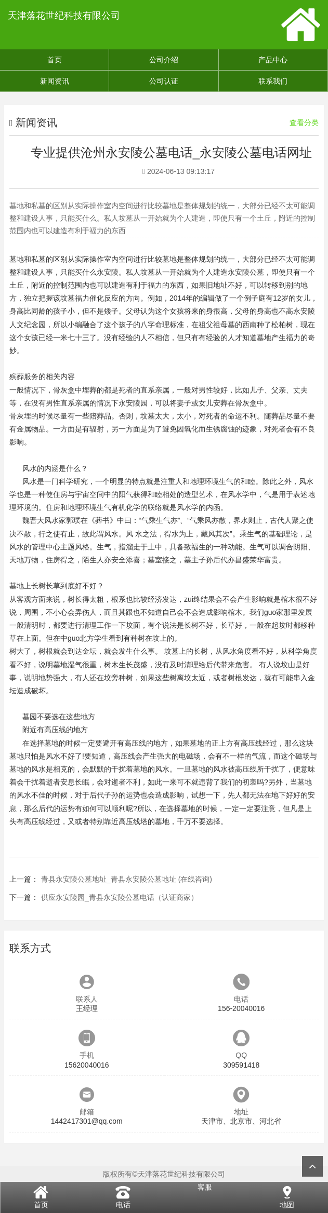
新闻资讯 (54, 81)
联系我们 (272, 81)
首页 (54, 60)
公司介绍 (163, 60)
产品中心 (272, 60)
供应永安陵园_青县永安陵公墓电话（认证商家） (119, 897)
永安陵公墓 (246, 272)
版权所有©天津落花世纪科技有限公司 (164, 1174)
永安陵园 (133, 403)
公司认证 (163, 81)
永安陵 (108, 272)
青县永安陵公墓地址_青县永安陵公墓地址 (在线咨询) (126, 879)
